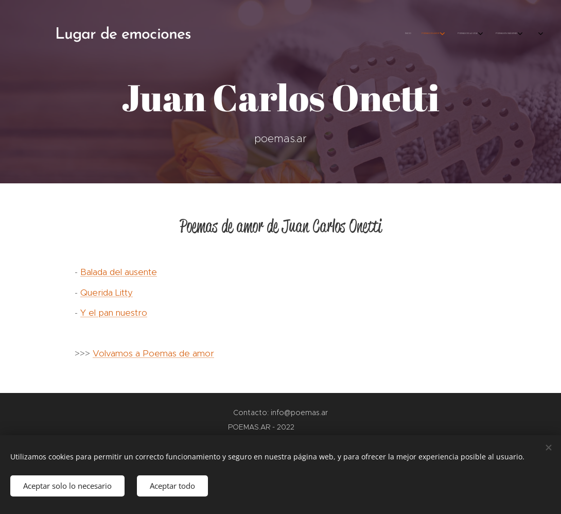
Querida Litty (106, 292)
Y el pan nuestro (113, 312)
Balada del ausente (118, 272)
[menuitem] (433, 33)
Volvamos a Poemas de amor (153, 353)
